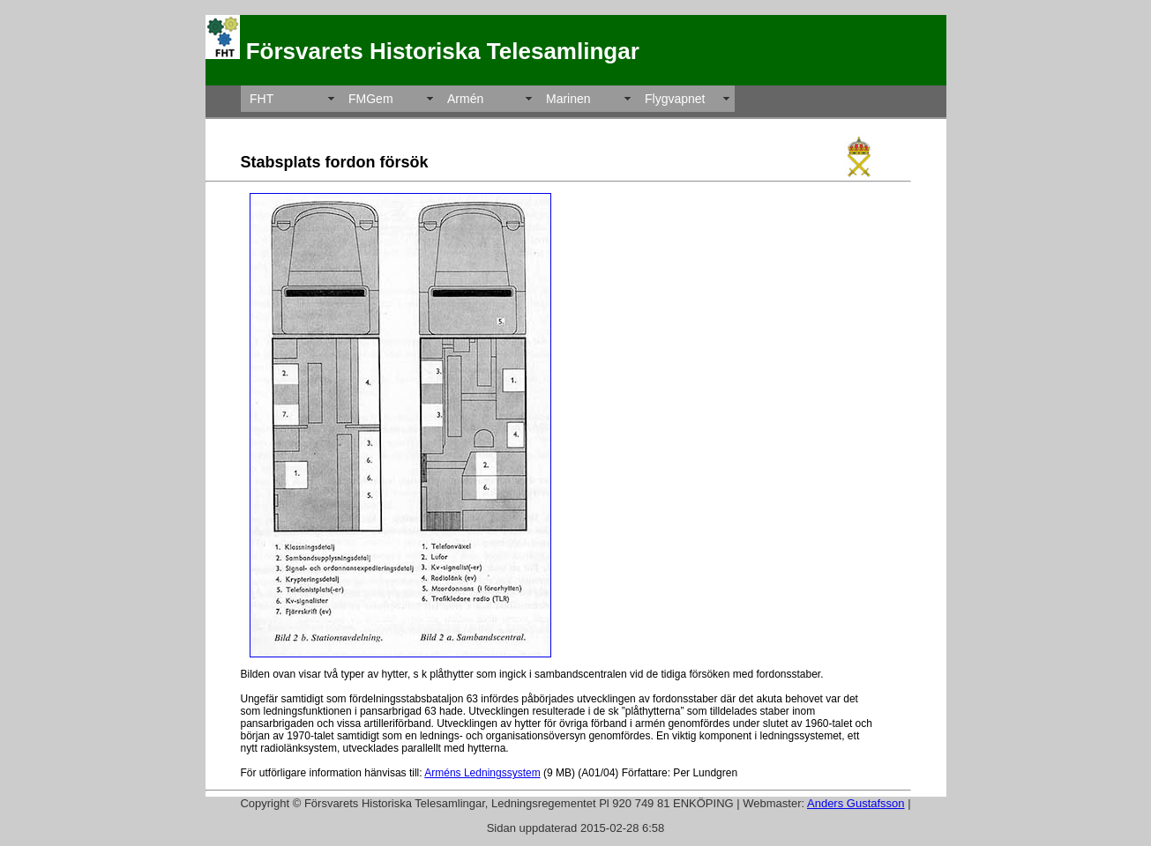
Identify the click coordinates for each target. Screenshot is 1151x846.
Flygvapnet (675, 99)
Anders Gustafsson (856, 803)
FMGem (370, 99)
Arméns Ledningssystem (482, 773)
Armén (465, 99)
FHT (261, 99)
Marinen (568, 99)
